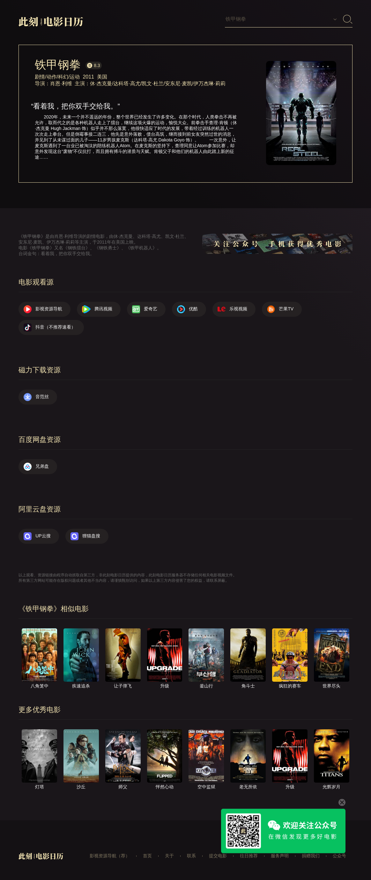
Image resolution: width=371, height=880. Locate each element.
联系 (191, 855)
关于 (169, 855)
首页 (147, 855)
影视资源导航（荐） (110, 855)
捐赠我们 (311, 855)
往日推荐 (249, 855)
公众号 (339, 855)
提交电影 (218, 855)
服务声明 (280, 855)
